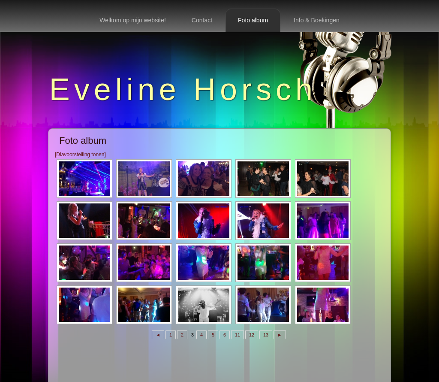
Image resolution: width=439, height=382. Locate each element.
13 (265, 334)
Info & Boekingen (317, 20)
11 (237, 334)
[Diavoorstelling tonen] (80, 155)
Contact (202, 20)
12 (251, 334)
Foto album (253, 20)
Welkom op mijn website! (132, 20)
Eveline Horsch (183, 89)
